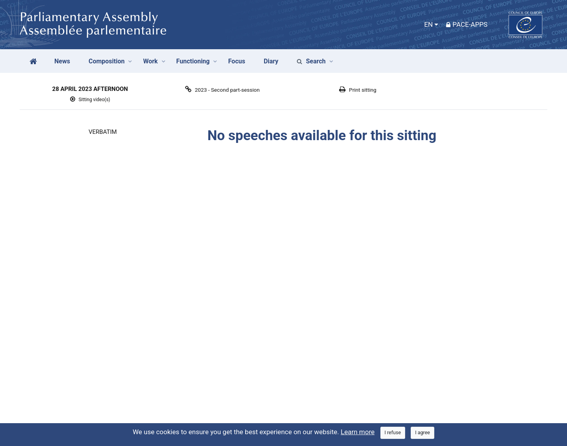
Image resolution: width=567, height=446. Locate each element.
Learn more (357, 432)
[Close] (393, 433)
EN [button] (428, 24)
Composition (107, 61)
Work (150, 61)
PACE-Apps (466, 24)
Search (311, 61)
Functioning (193, 61)
